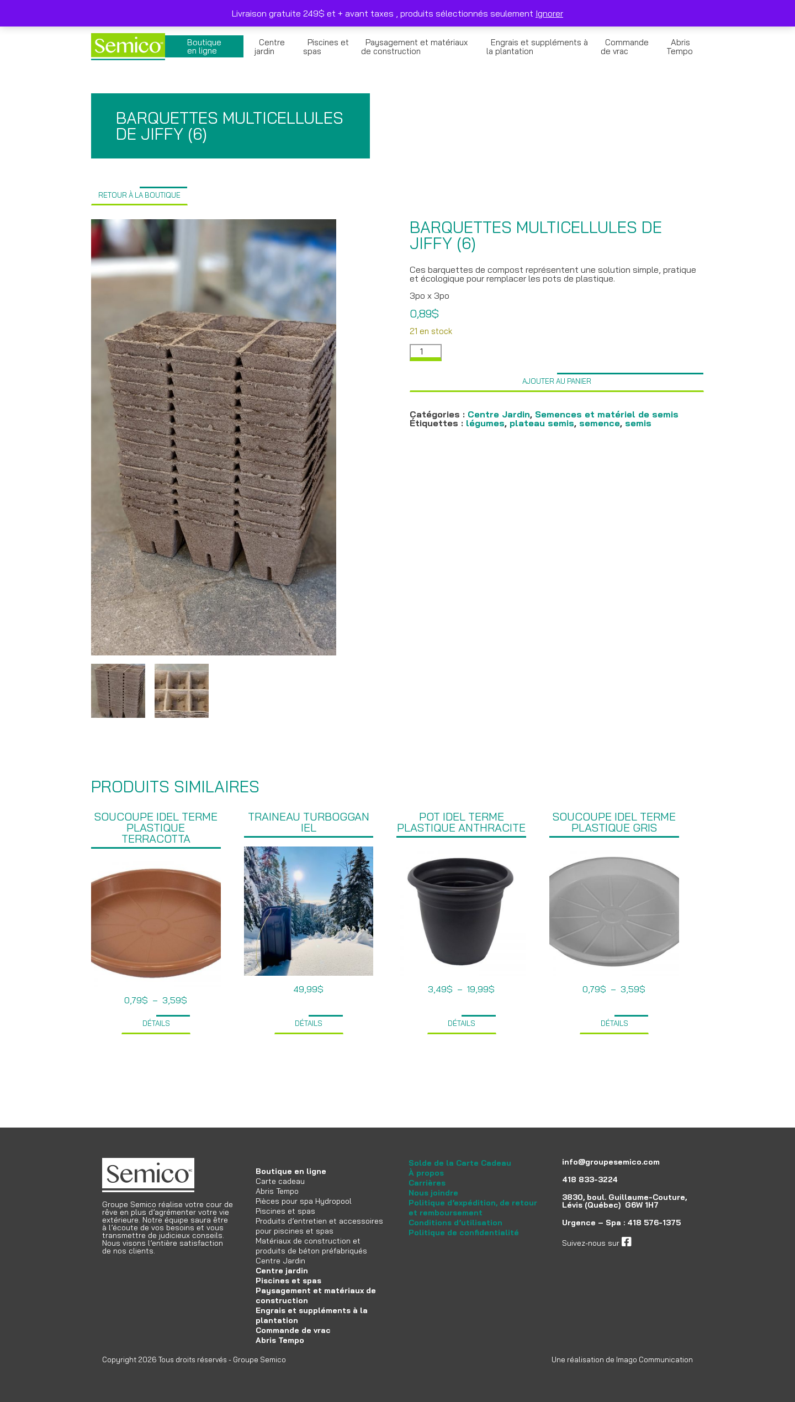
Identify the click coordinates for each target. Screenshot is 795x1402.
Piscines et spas (326, 46)
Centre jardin (270, 46)
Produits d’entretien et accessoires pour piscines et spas (319, 1226)
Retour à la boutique (139, 195)
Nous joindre (433, 1193)
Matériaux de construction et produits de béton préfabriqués (311, 1246)
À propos (426, 1173)
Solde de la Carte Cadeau (460, 1163)
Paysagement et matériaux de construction (414, 46)
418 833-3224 (590, 1179)
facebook (648, 1243)
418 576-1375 (654, 1223)
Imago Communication (654, 1359)
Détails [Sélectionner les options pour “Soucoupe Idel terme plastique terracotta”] (156, 1023)
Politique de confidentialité (464, 1232)
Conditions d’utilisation (455, 1223)
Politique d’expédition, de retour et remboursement (473, 1208)
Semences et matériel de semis (607, 414)
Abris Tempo (679, 46)
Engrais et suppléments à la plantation (537, 46)
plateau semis (542, 422)
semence (599, 422)
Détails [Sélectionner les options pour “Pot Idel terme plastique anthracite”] (461, 1023)
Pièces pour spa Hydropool (304, 1201)
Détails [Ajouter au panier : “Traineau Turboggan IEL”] (308, 1023)
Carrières (427, 1183)
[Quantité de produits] (426, 352)
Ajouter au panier (556, 381)
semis (638, 422)
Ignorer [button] (549, 13)
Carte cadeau (280, 1181)
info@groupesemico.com (611, 1162)
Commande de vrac (625, 46)
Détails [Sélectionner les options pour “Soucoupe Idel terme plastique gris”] (614, 1023)
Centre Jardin (499, 414)
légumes (485, 422)
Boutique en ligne (204, 46)
